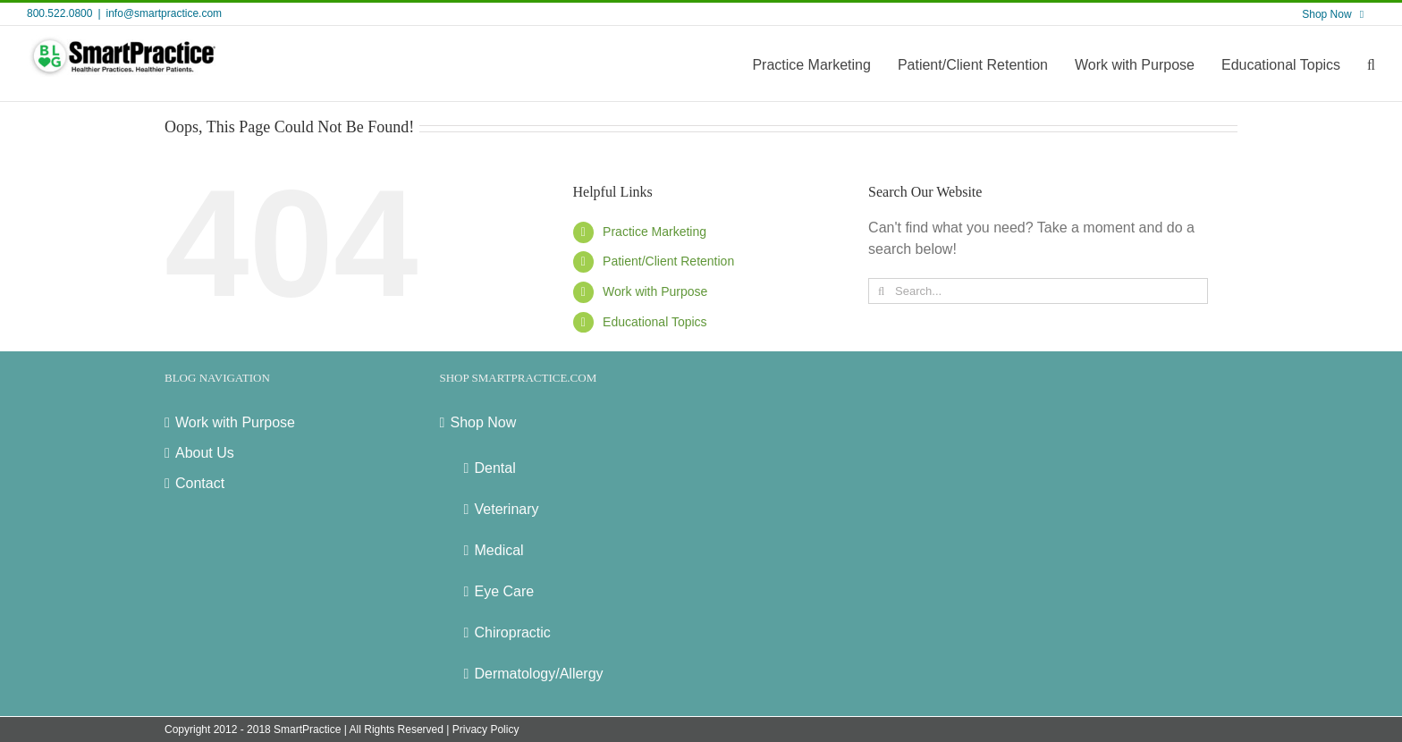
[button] (1371, 63)
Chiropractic (513, 632)
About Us (204, 452)
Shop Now (484, 422)
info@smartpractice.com (164, 13)
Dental (495, 468)
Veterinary (507, 509)
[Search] (881, 291)
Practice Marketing (654, 231)
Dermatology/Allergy (539, 673)
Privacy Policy (485, 729)
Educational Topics (654, 322)
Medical (499, 550)
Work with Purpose (655, 291)
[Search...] (1038, 291)
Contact (199, 483)
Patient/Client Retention (668, 261)
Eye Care (505, 591)
